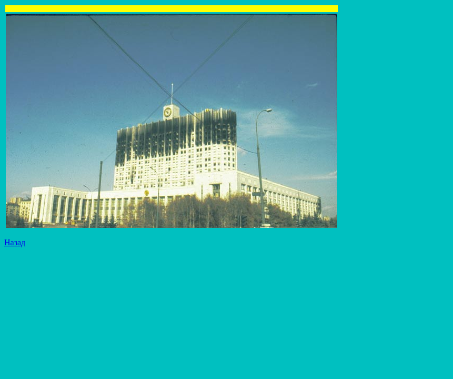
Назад (14, 242)
